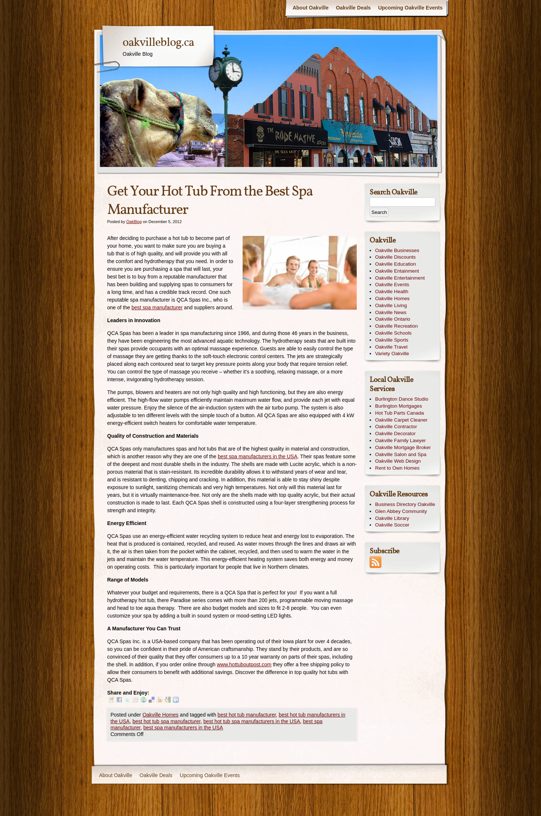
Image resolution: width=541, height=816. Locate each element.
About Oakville (310, 8)
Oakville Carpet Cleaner (401, 420)
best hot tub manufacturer (247, 715)
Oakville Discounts (395, 257)
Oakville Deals (353, 8)
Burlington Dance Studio (401, 399)
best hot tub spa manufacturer (166, 721)
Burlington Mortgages (398, 406)
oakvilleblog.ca (158, 43)
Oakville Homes (160, 715)
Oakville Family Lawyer (400, 440)
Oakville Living (391, 305)
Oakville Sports (391, 340)
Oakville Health (391, 291)
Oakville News (390, 312)
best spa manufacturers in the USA (257, 456)
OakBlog (134, 221)
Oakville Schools (393, 333)
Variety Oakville (392, 353)
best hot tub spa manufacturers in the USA (251, 721)
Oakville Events (392, 284)
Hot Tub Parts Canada (399, 413)
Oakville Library (392, 518)
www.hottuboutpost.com (244, 664)
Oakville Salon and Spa (400, 454)
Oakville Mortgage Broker (403, 447)
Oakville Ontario (392, 319)
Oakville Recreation (396, 326)
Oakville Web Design (398, 461)
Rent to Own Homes (397, 468)
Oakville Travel (391, 347)
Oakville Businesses (397, 250)
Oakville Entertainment (400, 278)
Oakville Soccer (392, 525)
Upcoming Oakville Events (410, 8)
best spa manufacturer (156, 307)
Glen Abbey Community (401, 511)
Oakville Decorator (395, 433)
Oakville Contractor (396, 426)
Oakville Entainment (397, 271)
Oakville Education (395, 264)
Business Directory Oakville (405, 504)
